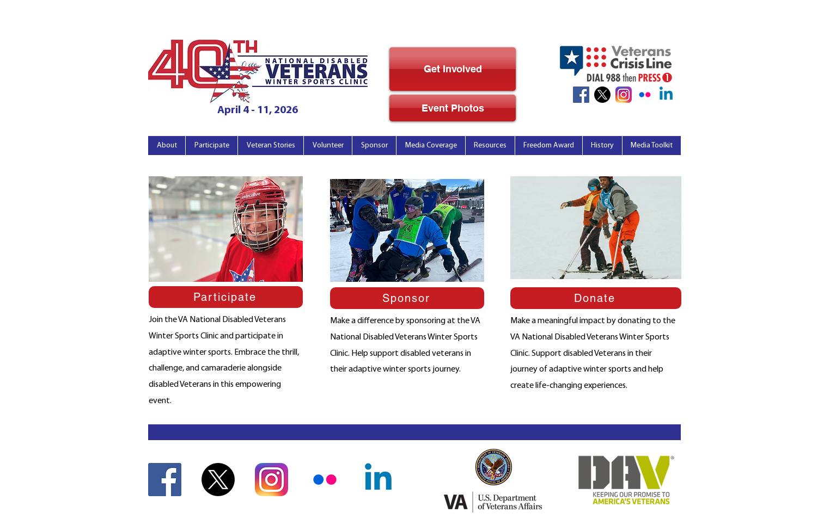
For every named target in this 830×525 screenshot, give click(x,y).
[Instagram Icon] (623, 95)
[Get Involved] (452, 69)
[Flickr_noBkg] (645, 95)
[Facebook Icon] (581, 95)
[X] (602, 95)
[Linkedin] (666, 95)
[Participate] (226, 297)
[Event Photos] (452, 108)
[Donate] (595, 298)
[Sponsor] (407, 298)
